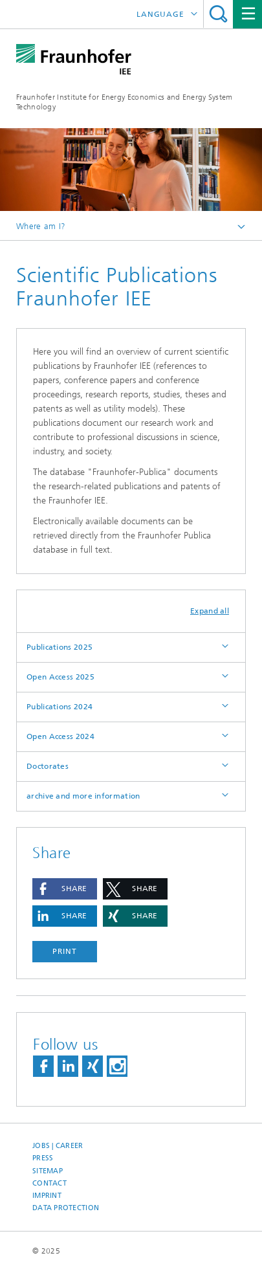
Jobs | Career (57, 1146)
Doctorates (48, 766)
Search (218, 14)
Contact (49, 1183)
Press (42, 1158)
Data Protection (65, 1208)
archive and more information (83, 796)
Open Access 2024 (60, 736)
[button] (64, 889)
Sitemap (47, 1171)
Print (64, 951)
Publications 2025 (60, 647)
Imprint (46, 1195)
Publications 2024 (60, 706)
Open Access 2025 (60, 676)
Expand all (209, 610)
